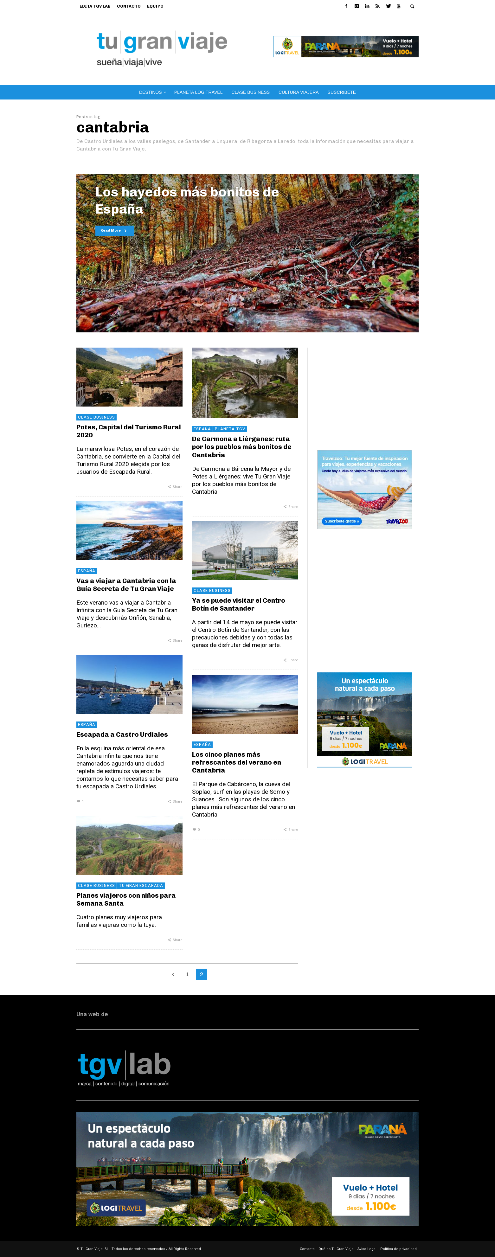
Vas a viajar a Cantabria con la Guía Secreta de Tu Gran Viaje (126, 585)
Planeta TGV (230, 428)
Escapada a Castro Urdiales (122, 734)
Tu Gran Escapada (141, 885)
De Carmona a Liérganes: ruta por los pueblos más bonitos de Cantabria (242, 447)
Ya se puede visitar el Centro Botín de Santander (238, 604)
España (202, 428)
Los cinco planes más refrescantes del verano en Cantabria (236, 762)
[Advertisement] (368, 387)
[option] (247, 253)
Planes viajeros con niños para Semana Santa (126, 899)
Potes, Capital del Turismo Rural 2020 (128, 431)
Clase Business (96, 417)
